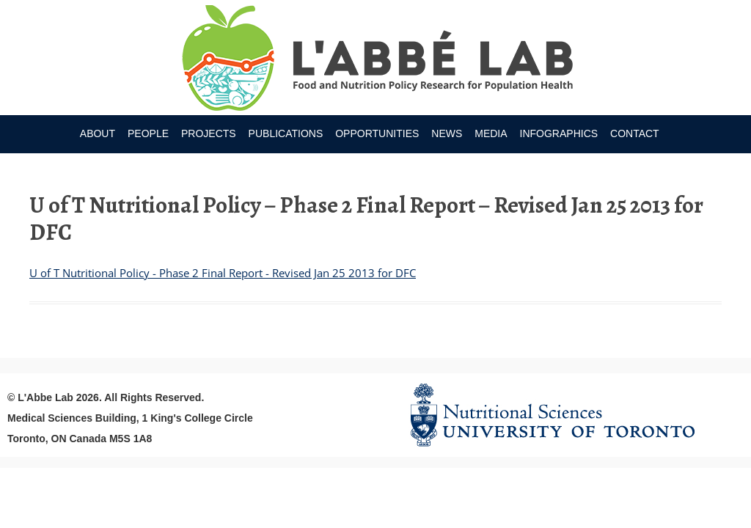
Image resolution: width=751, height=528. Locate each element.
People (148, 133)
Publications (286, 133)
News (446, 133)
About (97, 133)
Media (491, 133)
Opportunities (377, 133)
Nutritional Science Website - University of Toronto (570, 415)
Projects (208, 133)
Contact (634, 133)
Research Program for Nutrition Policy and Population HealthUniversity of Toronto (376, 60)
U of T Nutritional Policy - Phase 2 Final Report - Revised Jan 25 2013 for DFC (222, 272)
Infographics (559, 133)
